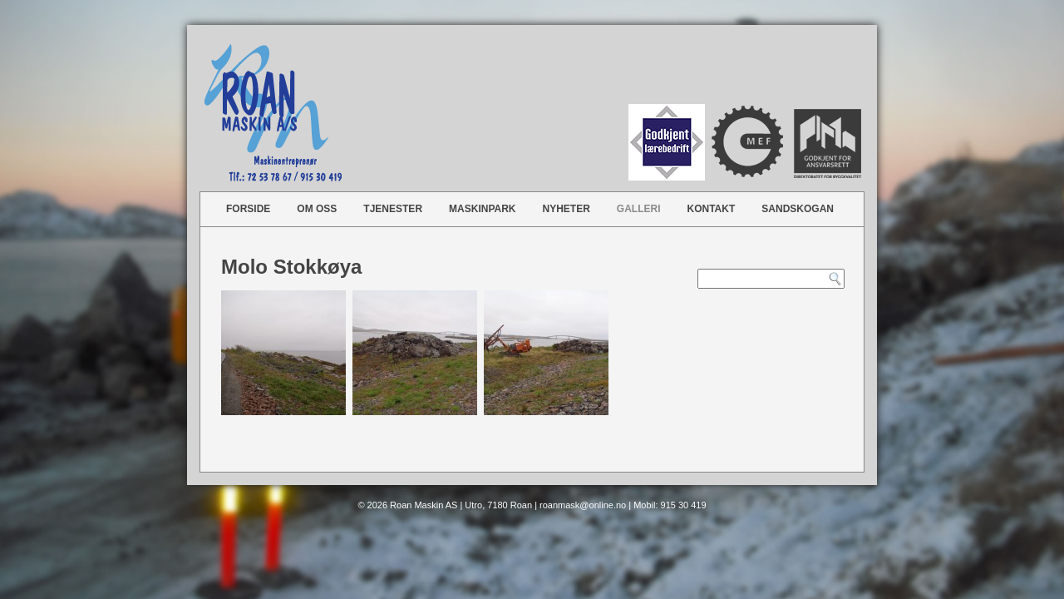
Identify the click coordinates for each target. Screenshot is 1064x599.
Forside (248, 209)
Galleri (639, 209)
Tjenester (392, 209)
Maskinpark (482, 209)
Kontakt (711, 209)
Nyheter (566, 209)
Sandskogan (797, 209)
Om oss (317, 209)
